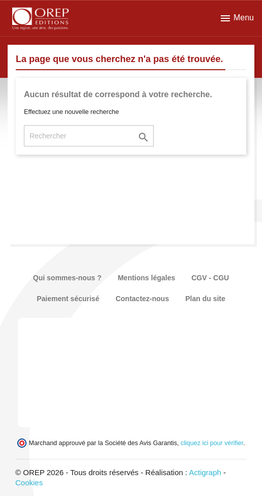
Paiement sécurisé (68, 299)
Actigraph (205, 472)
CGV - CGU (210, 278)
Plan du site (205, 299)
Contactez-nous (142, 299)
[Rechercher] (89, 136)
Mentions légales (146, 278)
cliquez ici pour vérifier (212, 443)
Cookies (29, 482)
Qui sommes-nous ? (67, 278)
